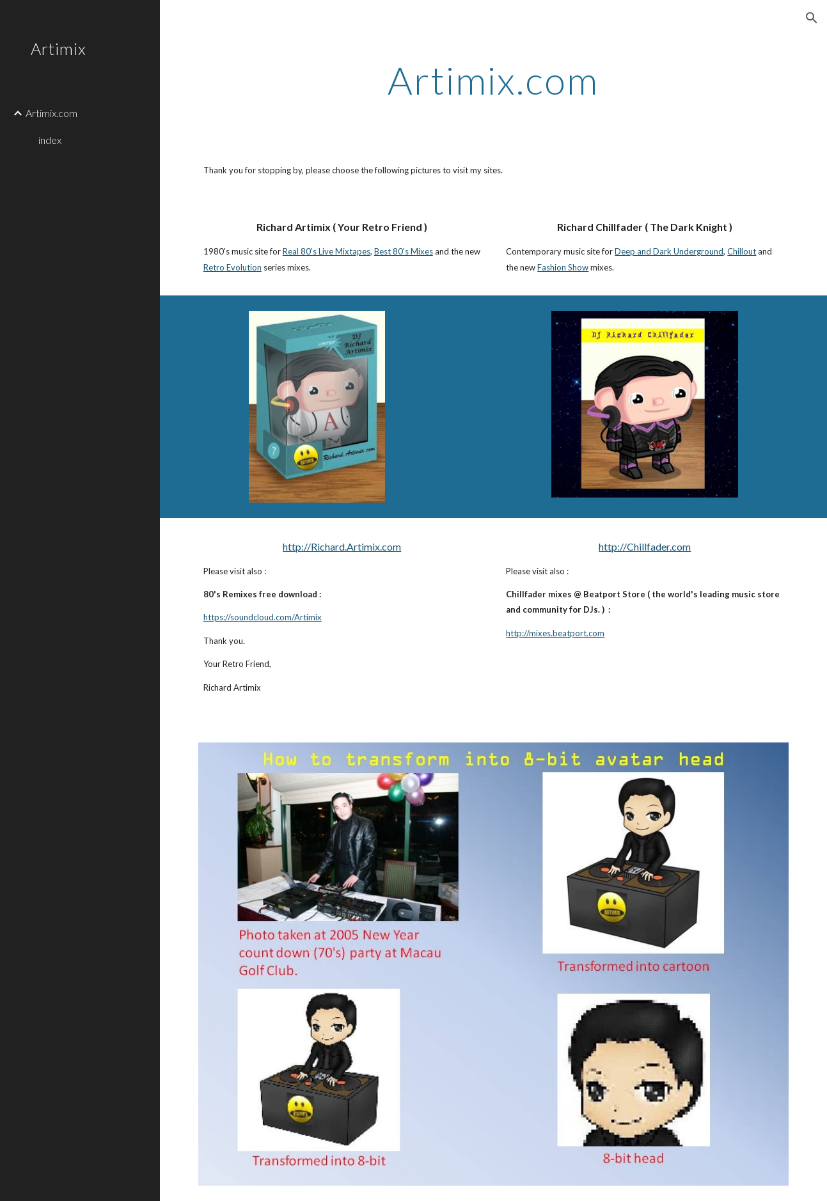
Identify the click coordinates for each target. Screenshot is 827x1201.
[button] (811, 18)
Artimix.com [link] (51, 113)
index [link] (49, 140)
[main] (493, 80)
